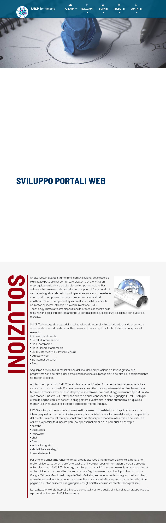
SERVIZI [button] (103, 7)
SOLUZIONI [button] (87, 7)
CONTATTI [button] (136, 7)
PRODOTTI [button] (119, 7)
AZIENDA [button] (70, 7)
